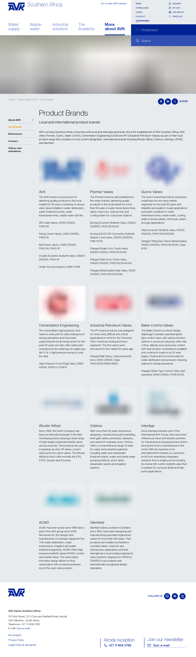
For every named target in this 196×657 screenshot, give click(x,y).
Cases (139, 12)
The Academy (86, 27)
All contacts (14, 635)
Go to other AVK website (113, 3)
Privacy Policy (16, 640)
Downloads (142, 7)
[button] (21, 120)
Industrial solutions (60, 27)
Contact (140, 16)
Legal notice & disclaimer (22, 645)
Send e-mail (23, 628)
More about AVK (115, 27)
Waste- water (36, 27)
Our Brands (142, 20)
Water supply (14, 27)
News (138, 3)
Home (11, 99)
